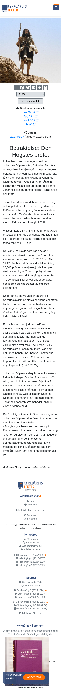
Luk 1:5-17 (30, 120)
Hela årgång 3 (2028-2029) (31, 565)
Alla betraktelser (30, 549)
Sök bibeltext (30, 542)
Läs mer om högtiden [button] (30, 101)
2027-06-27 (17, 136)
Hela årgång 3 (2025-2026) (29, 555)
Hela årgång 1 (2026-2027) (31, 558)
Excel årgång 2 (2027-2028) (30, 597)
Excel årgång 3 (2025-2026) (29, 590)
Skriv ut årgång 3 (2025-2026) (29, 602)
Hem (30, 501)
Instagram (30, 518)
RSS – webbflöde (31, 585)
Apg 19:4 (30, 116)
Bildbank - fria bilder (30, 613)
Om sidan (30, 504)
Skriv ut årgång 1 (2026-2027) (30, 605)
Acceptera (34, 677)
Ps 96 (30, 124)
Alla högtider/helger (30, 546)
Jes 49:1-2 (30, 112)
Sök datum (30, 539)
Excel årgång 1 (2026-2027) (30, 593)
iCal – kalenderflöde (30, 582)
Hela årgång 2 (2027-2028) (31, 562)
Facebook (30, 515)
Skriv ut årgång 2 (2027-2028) (30, 608)
